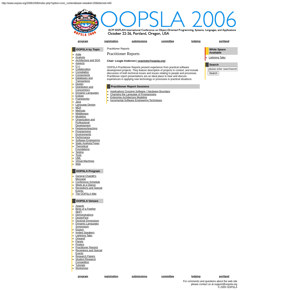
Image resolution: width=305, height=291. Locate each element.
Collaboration (83, 69)
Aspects (80, 63)
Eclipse (80, 95)
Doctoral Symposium (87, 220)
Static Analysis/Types (88, 143)
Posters (80, 244)
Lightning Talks (84, 235)
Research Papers (85, 256)
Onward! (80, 238)
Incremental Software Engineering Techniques (136, 100)
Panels (79, 241)
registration (111, 41)
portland (224, 41)
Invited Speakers (85, 232)
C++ (78, 66)
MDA (78, 107)
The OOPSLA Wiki (86, 193)
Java (78, 101)
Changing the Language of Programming (133, 94)
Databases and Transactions (84, 80)
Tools (79, 155)
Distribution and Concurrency (84, 88)
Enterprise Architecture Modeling (128, 97)
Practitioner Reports (87, 247)
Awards (80, 205)
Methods (80, 110)
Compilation (82, 72)
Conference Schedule (88, 182)
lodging (195, 41)
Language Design (86, 104)
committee (167, 41)
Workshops (82, 268)
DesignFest (82, 217)
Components (83, 75)
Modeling (81, 116)
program (83, 41)
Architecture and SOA (88, 60)
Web (78, 164)
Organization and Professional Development (85, 122)
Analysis (80, 57)
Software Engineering (88, 140)
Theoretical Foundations (83, 148)
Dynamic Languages (87, 92)
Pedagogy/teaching (86, 128)
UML (78, 158)
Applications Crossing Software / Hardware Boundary (140, 91)
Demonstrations (84, 214)
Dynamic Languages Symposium (87, 225)
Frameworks (83, 98)
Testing (80, 152)
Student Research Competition (86, 261)
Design (79, 84)
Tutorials (80, 265)
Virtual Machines (85, 161)
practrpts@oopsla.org (151, 60)
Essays (80, 229)
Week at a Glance (86, 184)
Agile (78, 54)
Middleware (82, 113)
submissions (139, 41)
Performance (83, 137)
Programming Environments (83, 133)
